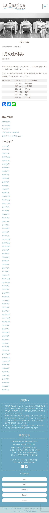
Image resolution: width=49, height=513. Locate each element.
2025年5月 (5, 178)
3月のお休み (6, 125)
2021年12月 (6, 314)
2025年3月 (5, 186)
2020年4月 (5, 383)
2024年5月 (5, 221)
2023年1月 (5, 275)
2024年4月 (5, 225)
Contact (24, 495)
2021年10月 (6, 322)
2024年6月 (5, 218)
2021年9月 (5, 325)
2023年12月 (6, 239)
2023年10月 (6, 246)
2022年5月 (5, 300)
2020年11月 (6, 357)
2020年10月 (6, 361)
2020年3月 (5, 386)
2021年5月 (5, 336)
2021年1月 (5, 350)
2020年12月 (6, 354)
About (24, 479)
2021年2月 (5, 347)
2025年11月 (6, 157)
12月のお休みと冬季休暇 (10, 132)
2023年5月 (5, 261)
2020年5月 (5, 379)
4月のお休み (6, 122)
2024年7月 (5, 214)
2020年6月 (5, 375)
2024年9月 (5, 207)
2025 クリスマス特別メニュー (12, 136)
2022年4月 (5, 304)
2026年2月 (5, 150)
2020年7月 (5, 372)
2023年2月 (5, 271)
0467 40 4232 (28, 444)
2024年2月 (5, 232)
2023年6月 (5, 257)
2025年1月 (5, 193)
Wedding (24, 490)
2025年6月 (5, 175)
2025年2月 (5, 189)
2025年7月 (5, 171)
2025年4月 (5, 182)
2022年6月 (5, 297)
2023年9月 (5, 250)
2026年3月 (5, 146)
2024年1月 (5, 236)
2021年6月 (5, 332)
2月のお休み (6, 129)
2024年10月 (6, 203)
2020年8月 (5, 368)
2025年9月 (5, 164)
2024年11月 (6, 200)
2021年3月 (5, 343)
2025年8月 (5, 168)
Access (24, 500)
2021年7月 (5, 329)
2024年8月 (5, 211)
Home (4, 47)
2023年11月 (6, 243)
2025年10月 (6, 160)
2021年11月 (6, 318)
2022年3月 (5, 307)
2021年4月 (5, 340)
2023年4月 (5, 264)
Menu (24, 484)
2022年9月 (5, 286)
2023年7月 (5, 254)
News (9, 47)
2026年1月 (5, 153)
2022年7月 (5, 293)
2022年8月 (5, 289)
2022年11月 (6, 279)
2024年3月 (5, 228)
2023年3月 (5, 268)
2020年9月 (5, 365)
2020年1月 (5, 390)
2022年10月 (6, 282)
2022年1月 (5, 311)
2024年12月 (6, 196)
